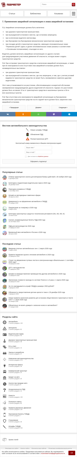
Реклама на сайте (11, 448)
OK (71, 453)
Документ (38, 107)
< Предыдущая (14, 107)
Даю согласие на (38, 156)
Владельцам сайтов (39, 448)
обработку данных (43, 156)
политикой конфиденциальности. (53, 453)
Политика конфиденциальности (60, 448)
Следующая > (63, 107)
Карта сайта (25, 448)
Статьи (12, 14)
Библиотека (35, 14)
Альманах (58, 14)
